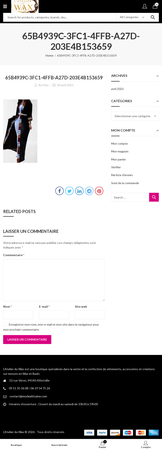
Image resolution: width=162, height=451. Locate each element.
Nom (7, 306)
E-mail (44, 306)
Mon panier (118, 159)
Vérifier (116, 167)
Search (153, 17)
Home (49, 55)
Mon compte (119, 143)
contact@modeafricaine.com (28, 396)
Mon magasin (119, 151)
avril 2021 (117, 89)
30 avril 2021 (65, 85)
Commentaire (13, 255)
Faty (46, 85)
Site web (81, 306)
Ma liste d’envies (122, 175)
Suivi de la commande (125, 183)
